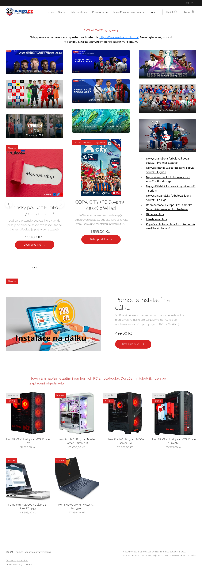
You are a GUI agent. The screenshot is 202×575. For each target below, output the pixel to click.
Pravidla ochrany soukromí (19, 564)
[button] (171, 12)
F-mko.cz (18, 552)
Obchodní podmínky (17, 560)
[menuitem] (48, 12)
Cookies (192, 555)
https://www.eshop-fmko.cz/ (119, 37)
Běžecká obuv (155, 214)
